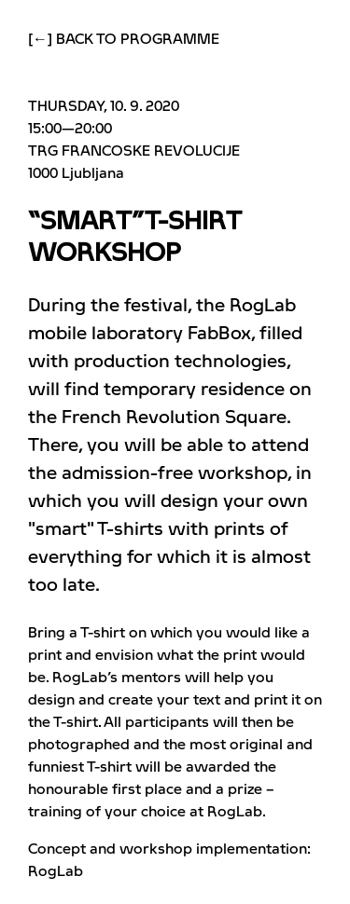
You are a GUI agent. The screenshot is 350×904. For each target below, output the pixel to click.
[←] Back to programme (123, 39)
